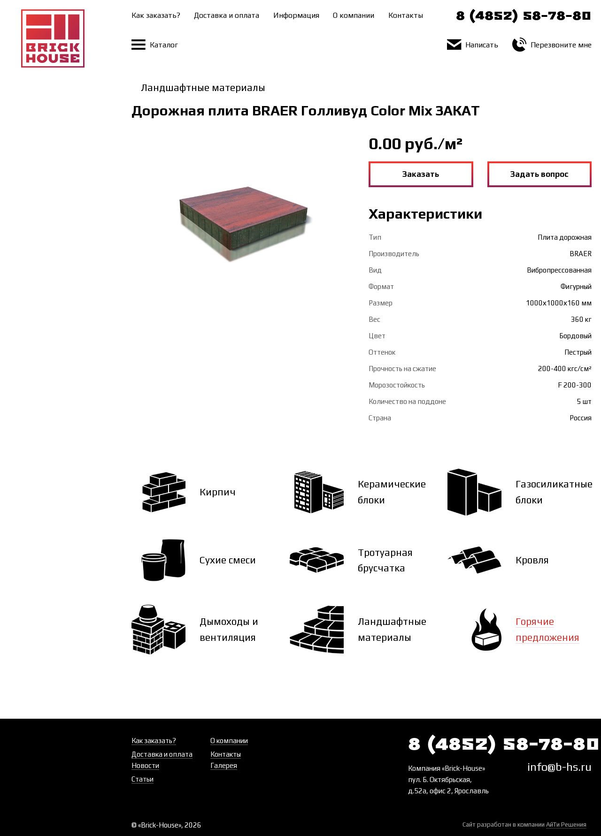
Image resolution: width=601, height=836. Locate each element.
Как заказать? (155, 15)
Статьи (142, 779)
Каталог (154, 44)
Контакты (405, 15)
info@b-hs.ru (559, 766)
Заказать (420, 174)
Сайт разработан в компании (524, 824)
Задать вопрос (539, 174)
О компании (353, 15)
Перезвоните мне (552, 44)
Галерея (223, 765)
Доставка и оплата (226, 15)
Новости (145, 765)
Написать (472, 44)
